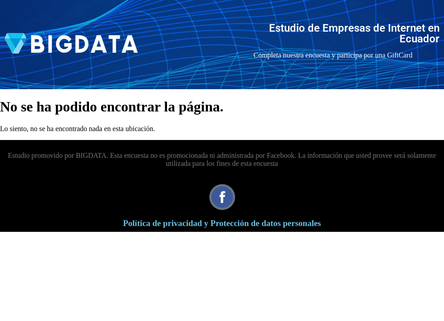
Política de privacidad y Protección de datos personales (222, 223)
